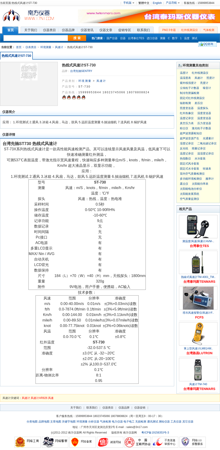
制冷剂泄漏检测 (189, 93)
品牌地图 (44, 421)
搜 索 (77, 38)
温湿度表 (185, 78)
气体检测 (208, 30)
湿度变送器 (204, 113)
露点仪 (184, 183)
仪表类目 (30, 47)
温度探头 (202, 108)
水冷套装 (200, 158)
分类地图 (32, 421)
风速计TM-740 (198, 384)
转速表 (207, 168)
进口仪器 (152, 38)
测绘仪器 (164, 421)
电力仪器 (117, 421)
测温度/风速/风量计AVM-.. (198, 241)
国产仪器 (112, 38)
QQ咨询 (208, 44)
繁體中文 (143, 3)
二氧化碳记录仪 (207, 143)
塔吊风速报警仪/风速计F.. (198, 312)
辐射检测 (185, 103)
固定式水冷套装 (189, 168)
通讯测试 (152, 421)
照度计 (210, 78)
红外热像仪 (187, 113)
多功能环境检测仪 (191, 178)
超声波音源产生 (189, 138)
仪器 (123, 38)
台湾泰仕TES (136, 38)
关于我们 (75, 407)
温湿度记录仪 (205, 153)
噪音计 (207, 88)
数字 (175, 38)
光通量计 (208, 138)
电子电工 (129, 421)
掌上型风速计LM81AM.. (198, 348)
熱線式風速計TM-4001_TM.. (198, 277)
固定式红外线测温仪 (192, 98)
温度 (187, 38)
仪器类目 (107, 407)
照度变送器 (187, 108)
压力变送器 (204, 123)
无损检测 (140, 421)
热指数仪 (185, 158)
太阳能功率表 (200, 183)
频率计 (210, 178)
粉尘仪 (184, 128)
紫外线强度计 (188, 83)
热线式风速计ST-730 (16, 56)
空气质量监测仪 (189, 198)
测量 (162, 38)
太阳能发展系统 (189, 193)
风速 (51, 398)
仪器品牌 (123, 407)
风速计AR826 (39, 398)
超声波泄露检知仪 (191, 133)
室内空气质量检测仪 (192, 173)
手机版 (128, 2)
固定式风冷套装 (189, 163)
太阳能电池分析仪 (191, 188)
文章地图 (55, 421)
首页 (19, 47)
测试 (194, 38)
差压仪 (199, 103)
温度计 (184, 72)
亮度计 (204, 83)
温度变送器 (204, 118)
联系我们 (91, 407)
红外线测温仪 (189, 30)
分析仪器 (93, 421)
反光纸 (184, 148)
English (157, 3)
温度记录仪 (187, 118)
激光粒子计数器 (201, 128)
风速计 (59, 47)
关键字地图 (69, 421)
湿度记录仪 (187, 143)
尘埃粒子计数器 (189, 88)
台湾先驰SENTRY (81, 71)
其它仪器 (187, 421)
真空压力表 (187, 123)
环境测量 (45, 47)
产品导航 (173, 2)
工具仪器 (176, 421)
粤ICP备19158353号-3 (155, 432)
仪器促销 (139, 407)
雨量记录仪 (199, 148)
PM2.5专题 (169, 30)
